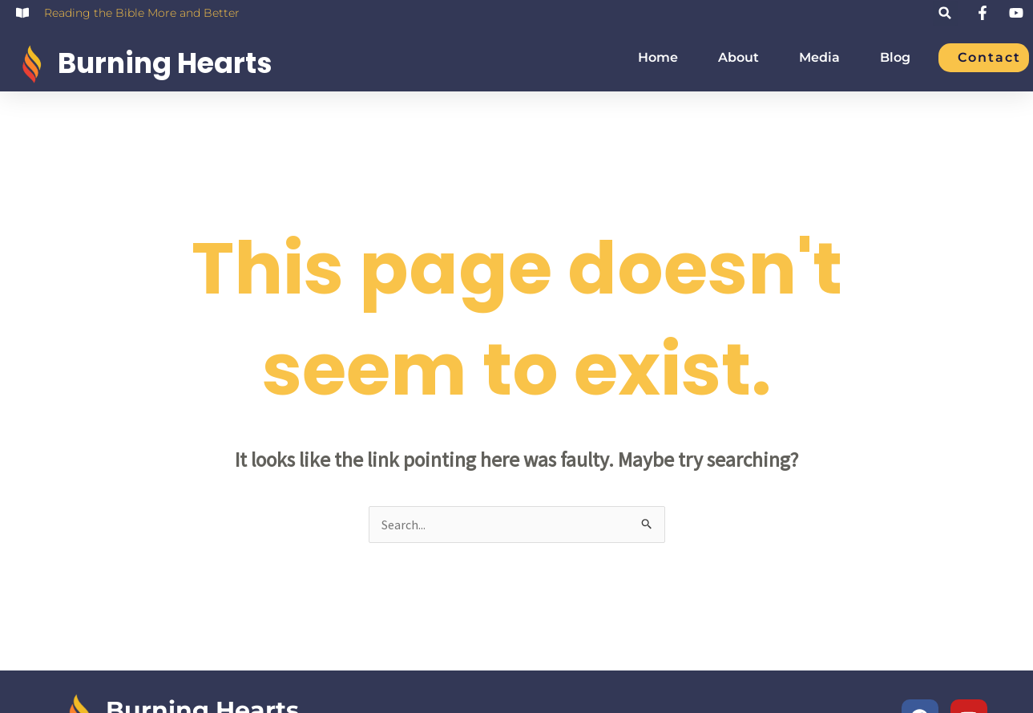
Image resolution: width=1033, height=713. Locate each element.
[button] (945, 13)
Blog (895, 58)
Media (819, 58)
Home (658, 58)
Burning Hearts (165, 63)
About (738, 58)
